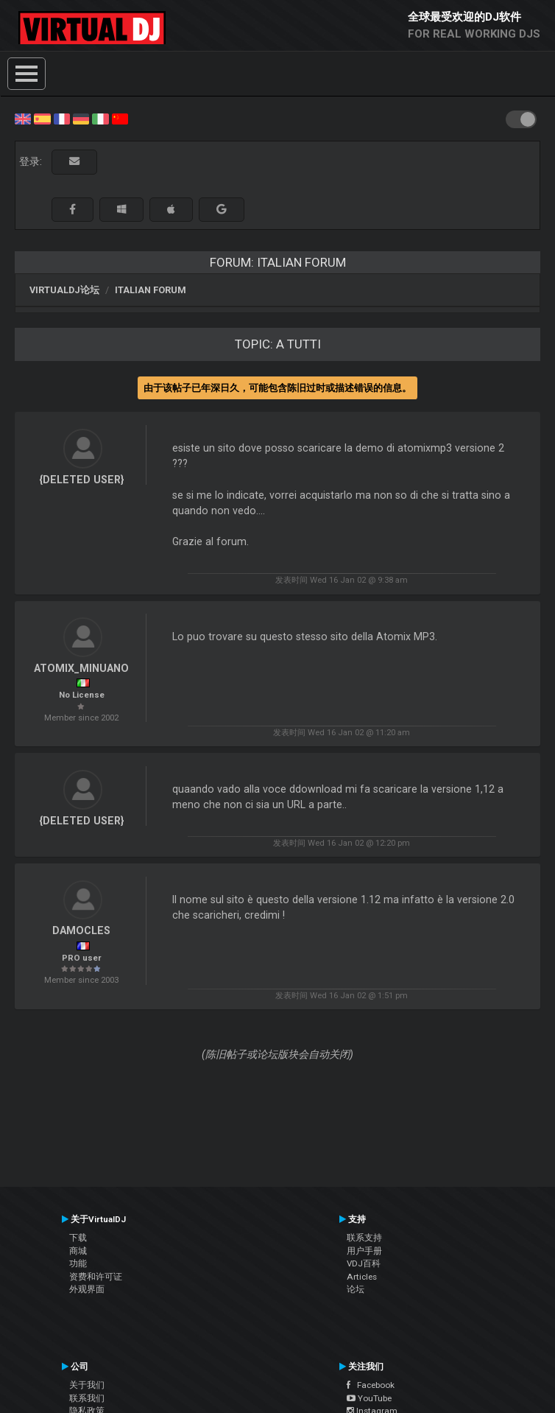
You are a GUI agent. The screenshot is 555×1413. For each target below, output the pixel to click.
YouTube (369, 1398)
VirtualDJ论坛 (64, 289)
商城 (78, 1251)
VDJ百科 (364, 1263)
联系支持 (364, 1238)
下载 (78, 1238)
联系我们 (87, 1398)
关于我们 (87, 1385)
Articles (362, 1277)
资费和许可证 (95, 1277)
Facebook (371, 1385)
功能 (78, 1263)
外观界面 (87, 1289)
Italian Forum (150, 289)
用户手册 (364, 1251)
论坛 (355, 1289)
